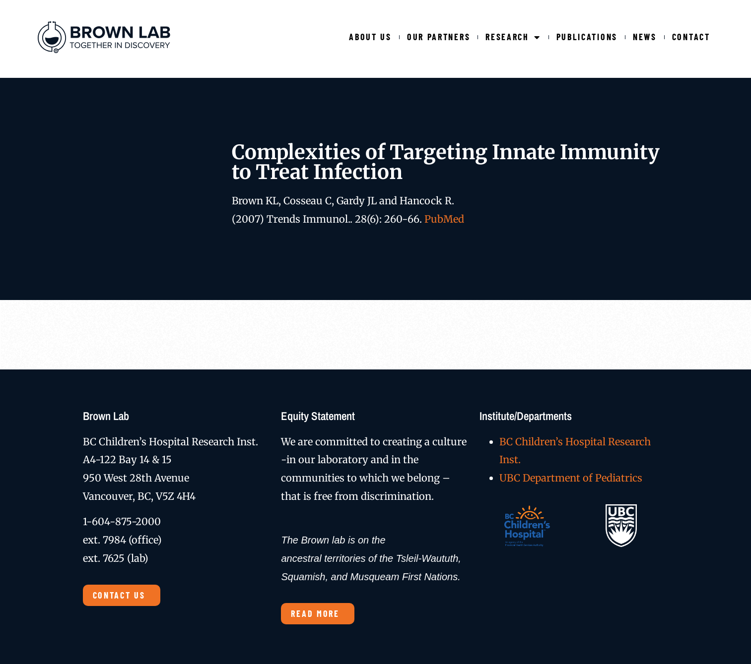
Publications (586, 36)
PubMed (444, 219)
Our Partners (438, 36)
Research (513, 37)
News (645, 36)
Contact (691, 36)
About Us (370, 36)
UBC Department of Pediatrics (570, 478)
